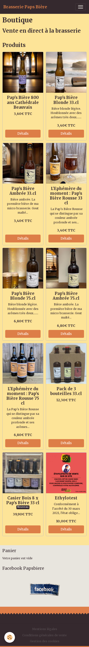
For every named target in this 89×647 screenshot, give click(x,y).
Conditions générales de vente (44, 635)
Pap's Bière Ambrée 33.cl (22, 191)
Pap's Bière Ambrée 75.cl (66, 296)
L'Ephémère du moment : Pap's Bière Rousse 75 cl (22, 396)
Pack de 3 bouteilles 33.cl (66, 391)
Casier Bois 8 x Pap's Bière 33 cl (22, 500)
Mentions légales (44, 629)
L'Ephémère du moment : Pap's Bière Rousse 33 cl (66, 195)
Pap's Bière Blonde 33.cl (66, 100)
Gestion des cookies (44, 641)
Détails (22, 133)
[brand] (25, 7)
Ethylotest (66, 498)
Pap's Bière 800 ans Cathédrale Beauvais (23, 102)
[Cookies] (9, 637)
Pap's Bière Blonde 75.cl (23, 296)
